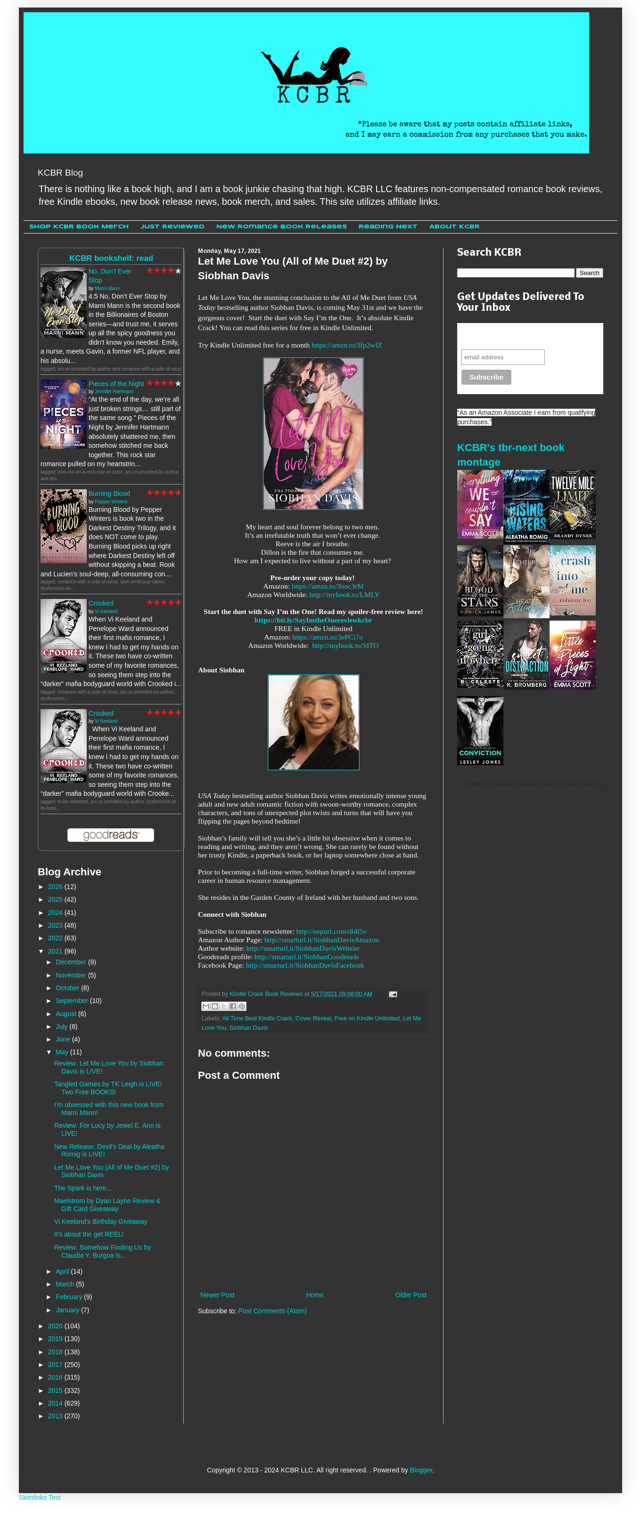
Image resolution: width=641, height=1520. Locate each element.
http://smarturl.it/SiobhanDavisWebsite (303, 948)
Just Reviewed (172, 226)
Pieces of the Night (116, 384)
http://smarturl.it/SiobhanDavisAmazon (321, 940)
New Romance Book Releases (281, 226)
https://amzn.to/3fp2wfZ (347, 345)
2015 (56, 1390)
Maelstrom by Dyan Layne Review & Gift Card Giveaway (107, 1205)
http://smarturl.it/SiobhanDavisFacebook (305, 965)
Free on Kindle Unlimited (367, 1018)
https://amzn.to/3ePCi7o (328, 637)
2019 (56, 1338)
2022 (56, 938)
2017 (56, 1364)
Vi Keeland (106, 611)
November (72, 975)
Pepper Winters (111, 501)
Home (314, 1295)
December (72, 962)
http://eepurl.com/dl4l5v (331, 931)
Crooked (101, 603)
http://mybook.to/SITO (345, 645)
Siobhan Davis (249, 1028)
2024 (56, 912)
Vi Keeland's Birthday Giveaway (101, 1221)
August (67, 1014)
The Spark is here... (83, 1188)
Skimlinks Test (39, 1497)
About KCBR (454, 226)
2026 (56, 886)
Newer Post (217, 1295)
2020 (56, 1326)
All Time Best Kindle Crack (257, 1018)
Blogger (421, 1470)
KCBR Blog (60, 173)
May (63, 1052)
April (63, 1271)
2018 (56, 1352)
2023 (56, 925)
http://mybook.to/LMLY (344, 594)
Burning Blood (109, 493)
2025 (56, 899)
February (70, 1297)
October (68, 988)
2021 (56, 951)
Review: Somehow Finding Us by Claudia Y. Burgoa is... (102, 1251)
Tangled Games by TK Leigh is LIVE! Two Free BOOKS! (108, 1088)
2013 (56, 1416)
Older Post (411, 1295)
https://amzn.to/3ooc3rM (328, 586)
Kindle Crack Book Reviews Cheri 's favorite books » (534, 784)
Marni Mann (107, 288)
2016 (56, 1377)
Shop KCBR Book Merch (79, 226)
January (68, 1310)
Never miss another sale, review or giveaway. (523, 336)
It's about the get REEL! (88, 1234)
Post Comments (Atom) (272, 1311)
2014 (56, 1403)
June (64, 1039)
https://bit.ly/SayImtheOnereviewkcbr (313, 620)
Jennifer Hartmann (114, 391)
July (62, 1026)
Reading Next (388, 226)
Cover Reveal (313, 1018)
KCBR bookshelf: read (111, 258)
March (66, 1284)
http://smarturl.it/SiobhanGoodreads (307, 957)
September (73, 1000)
